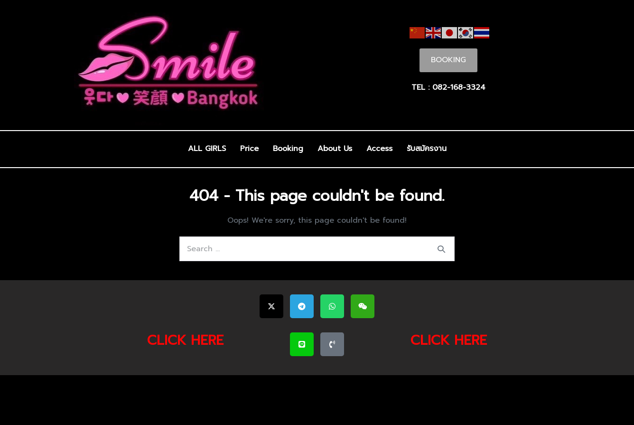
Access (379, 148)
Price (249, 148)
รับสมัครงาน (427, 148)
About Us (334, 148)
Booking (288, 148)
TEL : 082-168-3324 (448, 87)
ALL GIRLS (207, 148)
